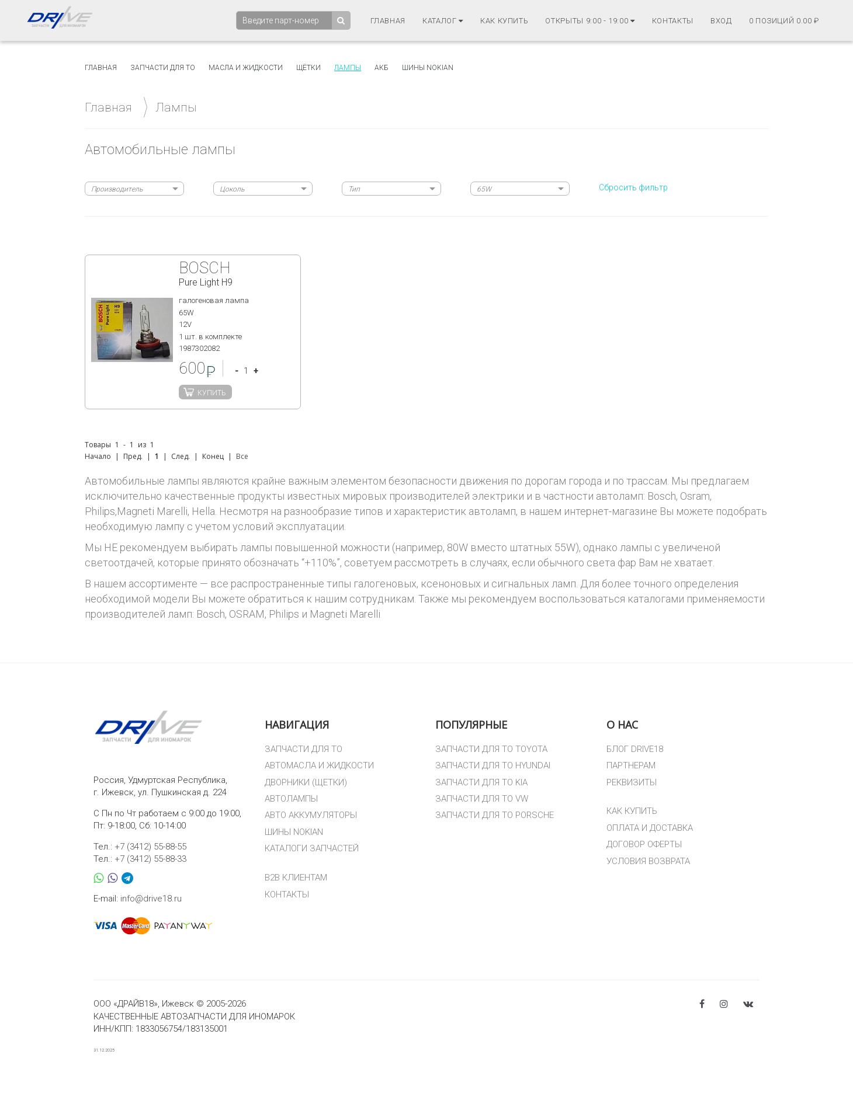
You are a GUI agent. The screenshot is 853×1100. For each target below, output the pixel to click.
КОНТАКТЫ (287, 894)
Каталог (442, 20)
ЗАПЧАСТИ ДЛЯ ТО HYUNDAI (492, 765)
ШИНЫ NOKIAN (294, 832)
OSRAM (247, 614)
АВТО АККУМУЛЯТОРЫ (311, 815)
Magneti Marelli (345, 614)
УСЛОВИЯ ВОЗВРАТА (648, 861)
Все (242, 456)
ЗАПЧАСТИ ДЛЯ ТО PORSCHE (494, 815)
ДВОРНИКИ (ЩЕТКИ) (306, 782)
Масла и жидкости (246, 68)
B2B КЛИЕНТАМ (296, 877)
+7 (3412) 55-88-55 (150, 846)
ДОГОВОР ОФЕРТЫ (644, 844)
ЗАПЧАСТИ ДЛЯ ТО (303, 749)
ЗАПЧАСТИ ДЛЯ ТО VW (481, 798)
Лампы (347, 68)
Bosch (210, 614)
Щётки (308, 68)
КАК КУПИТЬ (631, 811)
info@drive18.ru (151, 898)
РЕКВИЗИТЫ (631, 782)
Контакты (673, 20)
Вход (721, 20)
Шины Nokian (427, 68)
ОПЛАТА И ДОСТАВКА (649, 828)
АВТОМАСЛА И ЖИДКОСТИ (319, 765)
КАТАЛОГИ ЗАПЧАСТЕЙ (312, 848)
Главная (388, 20)
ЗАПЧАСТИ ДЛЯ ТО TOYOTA (491, 749)
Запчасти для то (162, 68)
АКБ (382, 68)
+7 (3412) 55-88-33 (150, 859)
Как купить (504, 20)
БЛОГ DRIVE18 (634, 749)
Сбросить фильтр (633, 187)
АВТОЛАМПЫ (291, 798)
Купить (211, 393)
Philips (284, 614)
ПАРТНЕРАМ (631, 765)
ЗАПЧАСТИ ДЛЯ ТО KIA (481, 782)
